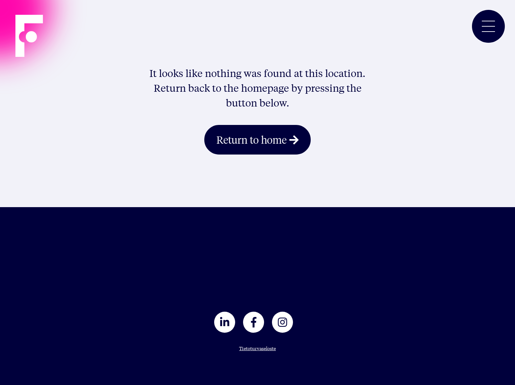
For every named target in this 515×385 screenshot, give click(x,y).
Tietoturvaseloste (257, 348)
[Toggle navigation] (488, 26)
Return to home (251, 139)
